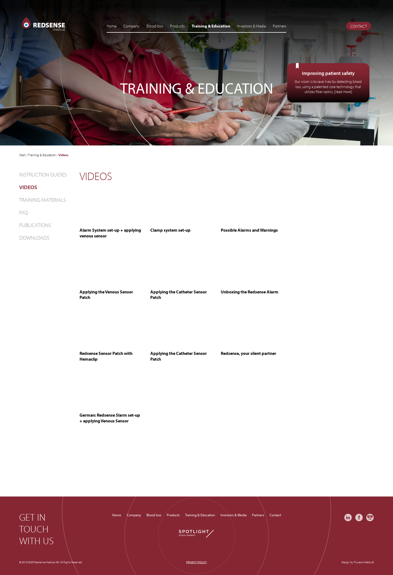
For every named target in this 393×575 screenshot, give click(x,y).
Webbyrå (368, 562)
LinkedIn (348, 517)
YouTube (370, 517)
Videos (28, 187)
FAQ (23, 212)
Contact (358, 26)
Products (177, 26)
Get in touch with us (36, 529)
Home (112, 26)
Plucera (358, 562)
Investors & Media (251, 26)
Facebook (359, 517)
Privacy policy (196, 562)
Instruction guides (43, 174)
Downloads (34, 237)
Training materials (42, 199)
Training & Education (211, 26)
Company (131, 26)
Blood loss (154, 26)
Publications (35, 224)
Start (22, 155)
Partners (279, 26)
